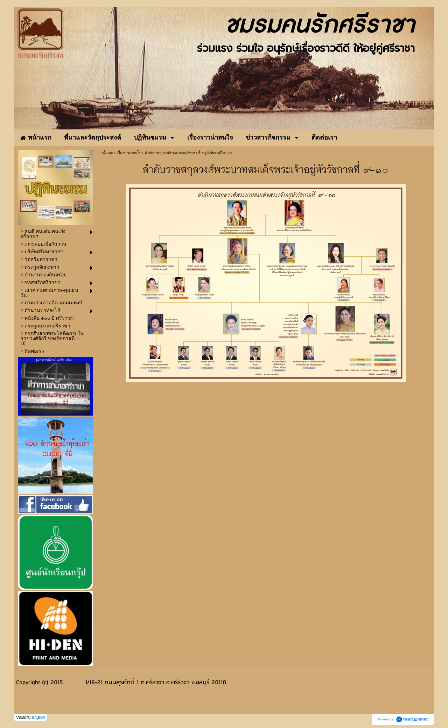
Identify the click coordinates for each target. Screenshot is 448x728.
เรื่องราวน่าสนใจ (129, 153)
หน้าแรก (107, 153)
